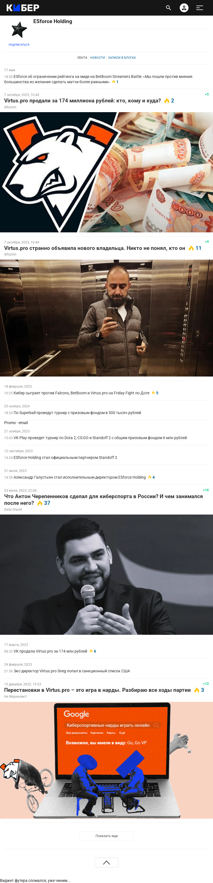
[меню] (199, 7)
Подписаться (19, 44)
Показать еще (107, 836)
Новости (97, 58)
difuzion (10, 107)
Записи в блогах (122, 58)
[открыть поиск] (168, 7)
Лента (82, 58)
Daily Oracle (13, 509)
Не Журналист (15, 696)
